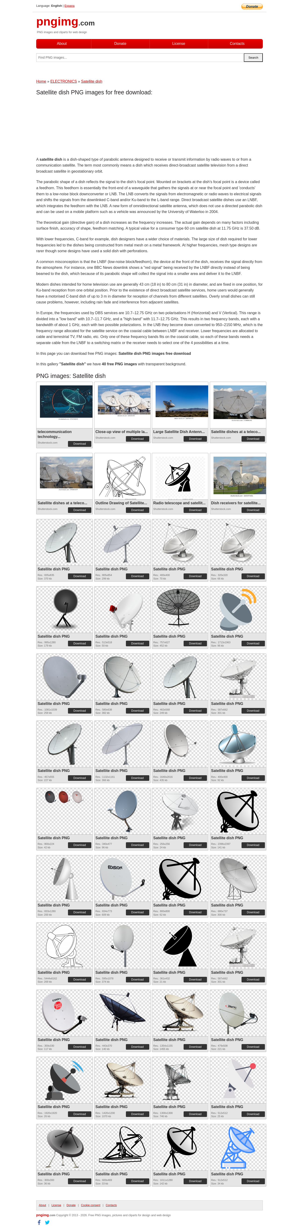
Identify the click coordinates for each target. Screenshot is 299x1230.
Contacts (237, 44)
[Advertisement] (73, 127)
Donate (120, 44)
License (178, 44)
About (62, 44)
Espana (69, 5)
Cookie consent (90, 1205)
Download (79, 443)
